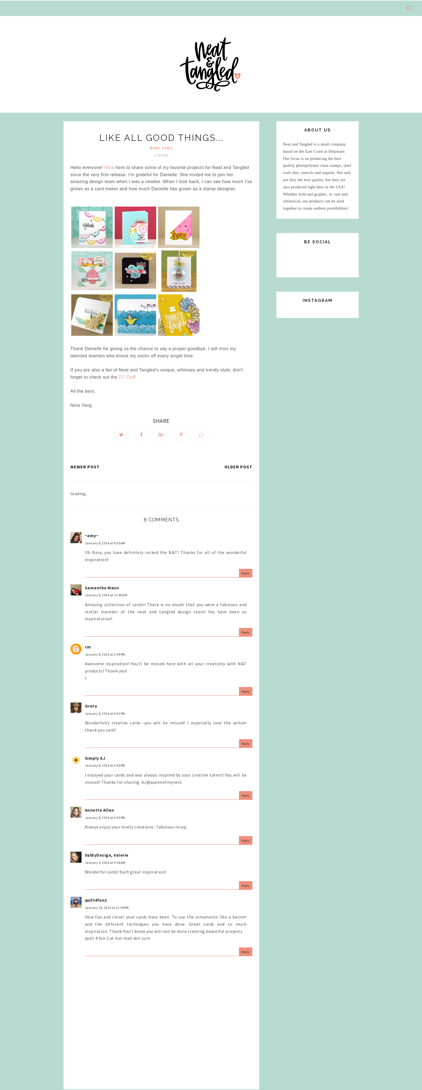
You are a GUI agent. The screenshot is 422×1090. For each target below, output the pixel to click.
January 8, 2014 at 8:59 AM (105, 544)
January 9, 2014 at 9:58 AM (105, 863)
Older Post (238, 467)
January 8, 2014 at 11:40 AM (106, 596)
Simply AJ (95, 758)
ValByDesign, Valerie (107, 856)
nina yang (161, 148)
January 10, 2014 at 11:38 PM (107, 908)
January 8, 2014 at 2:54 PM (105, 655)
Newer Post (84, 467)
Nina (109, 167)
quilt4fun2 (96, 901)
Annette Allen (99, 811)
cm (88, 647)
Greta (91, 706)
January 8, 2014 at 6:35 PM (105, 818)
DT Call (126, 377)
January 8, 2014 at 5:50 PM (105, 766)
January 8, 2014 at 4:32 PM (105, 714)
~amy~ (92, 536)
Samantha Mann (102, 588)
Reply (246, 574)
